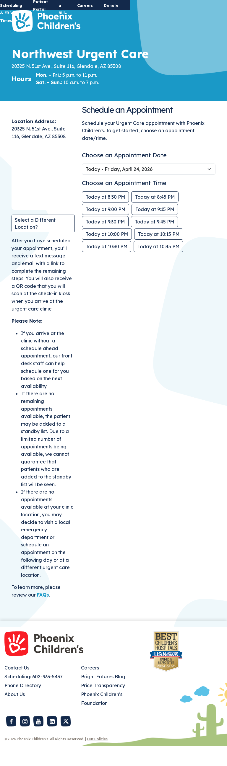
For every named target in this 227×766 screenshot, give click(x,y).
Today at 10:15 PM (158, 254)
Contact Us (16, 688)
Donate (207, 5)
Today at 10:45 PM (158, 267)
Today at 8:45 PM (155, 217)
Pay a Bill (154, 5)
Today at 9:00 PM (105, 229)
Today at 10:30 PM (106, 267)
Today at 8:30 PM (105, 217)
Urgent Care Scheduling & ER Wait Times (54, 5)
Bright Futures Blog (103, 697)
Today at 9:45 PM (154, 242)
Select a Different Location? (35, 243)
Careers (181, 5)
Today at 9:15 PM (154, 229)
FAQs (43, 615)
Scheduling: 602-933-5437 (33, 697)
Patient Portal (120, 5)
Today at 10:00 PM (107, 254)
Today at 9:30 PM (105, 242)
